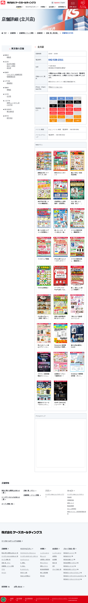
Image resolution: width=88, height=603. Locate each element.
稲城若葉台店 (11, 76)
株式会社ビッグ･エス (70, 566)
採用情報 (5, 586)
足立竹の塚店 (11, 64)
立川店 (9, 96)
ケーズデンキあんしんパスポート (75, 494)
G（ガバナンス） (24, 569)
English (63, 2)
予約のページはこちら (55, 87)
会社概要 (54, 559)
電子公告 (42, 575)
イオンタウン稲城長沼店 (14, 74)
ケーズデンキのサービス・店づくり (29, 556)
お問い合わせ (19, 586)
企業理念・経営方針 (45, 559)
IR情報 (43, 549)
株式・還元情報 (44, 572)
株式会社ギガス (68, 556)
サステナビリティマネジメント (28, 553)
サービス (71, 490)
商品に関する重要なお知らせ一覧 (10, 553)
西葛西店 (9, 83)
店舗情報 (5, 549)
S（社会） (23, 566)
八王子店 (9, 105)
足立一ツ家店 (11, 66)
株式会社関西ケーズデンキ (71, 562)
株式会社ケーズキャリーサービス (73, 579)
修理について (70, 503)
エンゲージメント (24, 559)
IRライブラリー (44, 562)
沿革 (53, 566)
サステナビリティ (26, 549)
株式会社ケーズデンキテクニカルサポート (75, 575)
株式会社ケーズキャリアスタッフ (73, 572)
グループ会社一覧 (56, 569)
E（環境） (23, 562)
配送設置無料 (70, 505)
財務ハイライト (44, 566)
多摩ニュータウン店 (13, 103)
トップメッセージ (44, 553)
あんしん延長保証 (71, 508)
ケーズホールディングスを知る (12, 541)
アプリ (48, 490)
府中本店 (9, 118)
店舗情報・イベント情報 (32, 495)
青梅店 (9, 90)
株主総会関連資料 (44, 569)
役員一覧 (54, 562)
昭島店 (9, 57)
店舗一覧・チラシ (30, 490)
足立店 (9, 68)
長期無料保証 (70, 500)
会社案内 (56, 549)
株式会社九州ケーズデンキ (71, 569)
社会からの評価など (25, 575)
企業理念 (54, 556)
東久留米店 (10, 111)
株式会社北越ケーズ (69, 559)
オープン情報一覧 (8, 504)
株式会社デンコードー (70, 553)
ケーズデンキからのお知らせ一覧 (10, 556)
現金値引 (69, 497)
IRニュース (43, 556)
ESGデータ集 (23, 572)
